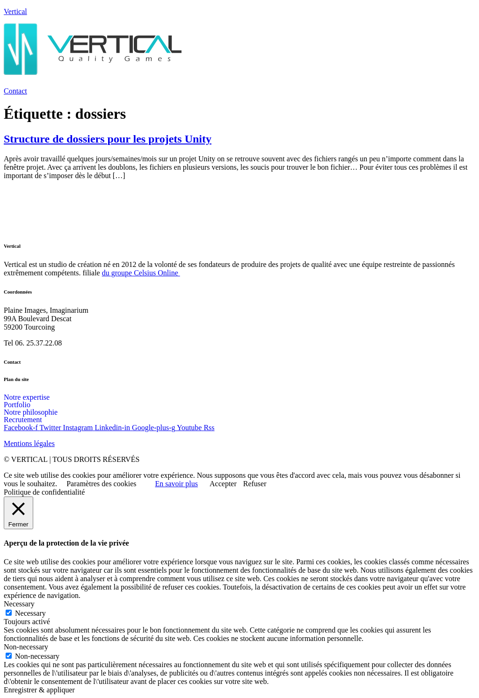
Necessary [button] (19, 604)
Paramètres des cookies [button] (101, 484)
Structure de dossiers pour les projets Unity (107, 139)
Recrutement (23, 420)
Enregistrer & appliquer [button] (39, 690)
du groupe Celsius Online (141, 273)
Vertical (15, 11)
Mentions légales (29, 443)
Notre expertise (27, 397)
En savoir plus (176, 484)
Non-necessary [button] (26, 647)
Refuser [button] (255, 484)
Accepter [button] (223, 484)
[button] (239, 82)
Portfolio (17, 405)
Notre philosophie (31, 412)
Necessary (30, 613)
